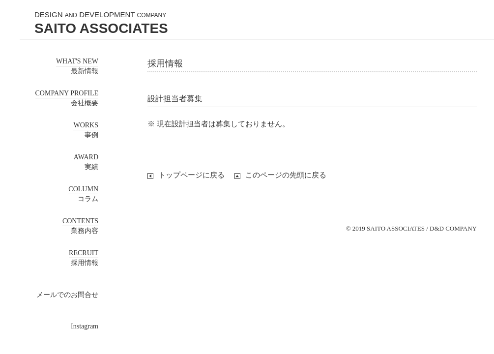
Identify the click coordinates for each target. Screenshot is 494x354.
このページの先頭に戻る (285, 175)
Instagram (84, 326)
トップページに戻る (191, 175)
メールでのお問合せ (67, 294)
